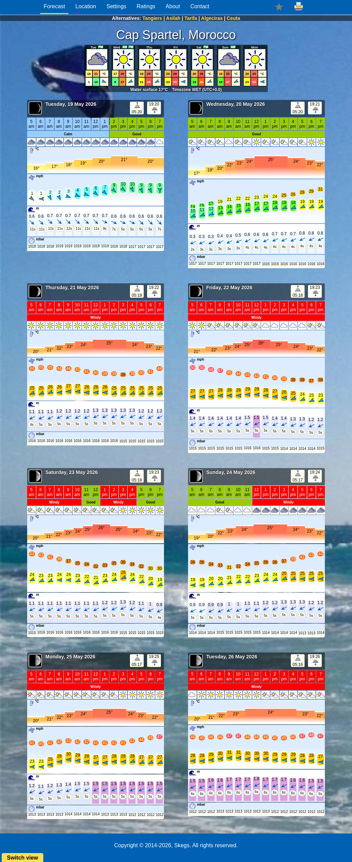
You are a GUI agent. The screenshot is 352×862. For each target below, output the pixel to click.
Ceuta (233, 18)
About (173, 6)
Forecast (54, 6)
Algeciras (212, 18)
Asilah (173, 18)
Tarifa (190, 18)
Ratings (146, 6)
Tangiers (152, 18)
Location (85, 6)
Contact (199, 6)
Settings (116, 6)
